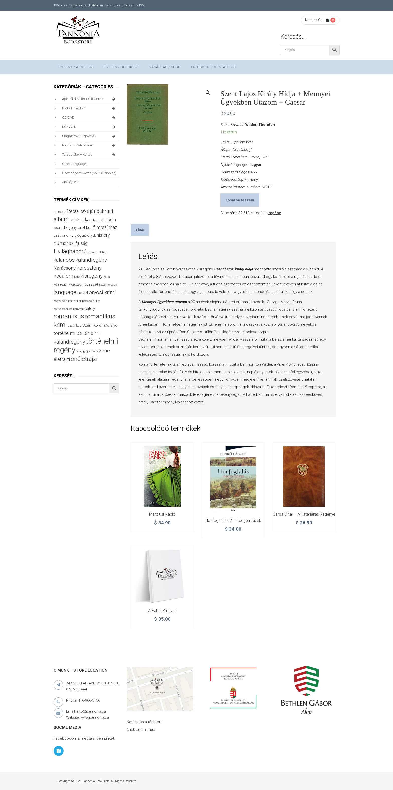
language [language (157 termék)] (65, 292)
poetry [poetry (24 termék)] (57, 301)
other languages (74, 164)
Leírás (139, 230)
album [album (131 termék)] (61, 219)
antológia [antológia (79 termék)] (106, 219)
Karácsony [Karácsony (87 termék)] (65, 268)
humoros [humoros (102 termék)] (64, 243)
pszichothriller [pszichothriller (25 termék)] (91, 301)
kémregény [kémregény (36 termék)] (62, 284)
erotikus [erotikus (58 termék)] (85, 227)
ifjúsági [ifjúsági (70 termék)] (81, 243)
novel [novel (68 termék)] (82, 292)
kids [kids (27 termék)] (77, 276)
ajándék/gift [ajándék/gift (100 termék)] (100, 211)
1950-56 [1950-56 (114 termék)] (76, 211)
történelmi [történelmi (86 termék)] (64, 333)
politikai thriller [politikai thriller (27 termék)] (71, 301)
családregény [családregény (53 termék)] (65, 227)
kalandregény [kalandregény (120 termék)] (91, 260)
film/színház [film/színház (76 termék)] (105, 227)
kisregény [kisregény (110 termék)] (92, 276)
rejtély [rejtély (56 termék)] (90, 308)
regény (274, 213)
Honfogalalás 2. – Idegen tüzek (233, 520)
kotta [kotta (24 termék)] (107, 276)
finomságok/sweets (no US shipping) (89, 173)
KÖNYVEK (89, 127)
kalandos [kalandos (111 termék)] (64, 260)
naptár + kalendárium (89, 145)
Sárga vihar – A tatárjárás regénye (304, 514)
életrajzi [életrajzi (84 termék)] (62, 359)
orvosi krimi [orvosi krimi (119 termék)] (102, 292)
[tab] (140, 230)
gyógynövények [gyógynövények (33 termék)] (85, 235)
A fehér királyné (162, 610)
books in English (89, 108)
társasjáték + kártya (89, 155)
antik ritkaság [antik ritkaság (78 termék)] (83, 219)
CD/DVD (89, 118)
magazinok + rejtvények (89, 136)
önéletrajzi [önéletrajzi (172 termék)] (84, 358)
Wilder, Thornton (260, 124)
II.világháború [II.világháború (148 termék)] (70, 251)
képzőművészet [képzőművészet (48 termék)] (84, 284)
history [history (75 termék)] (103, 235)
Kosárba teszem (239, 200)
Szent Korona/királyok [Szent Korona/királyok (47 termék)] (100, 325)
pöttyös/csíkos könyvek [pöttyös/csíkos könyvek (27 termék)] (69, 309)
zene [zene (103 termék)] (104, 351)
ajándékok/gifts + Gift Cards (89, 99)
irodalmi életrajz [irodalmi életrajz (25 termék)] (98, 252)
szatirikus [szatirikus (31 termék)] (74, 325)
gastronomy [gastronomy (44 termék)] (63, 235)
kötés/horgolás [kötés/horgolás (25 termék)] (108, 284)
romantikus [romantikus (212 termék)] (69, 316)
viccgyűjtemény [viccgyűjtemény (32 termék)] (87, 351)
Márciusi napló (162, 514)
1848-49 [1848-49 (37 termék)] (59, 212)
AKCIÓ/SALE (71, 182)
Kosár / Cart (317, 20)
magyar (254, 164)
